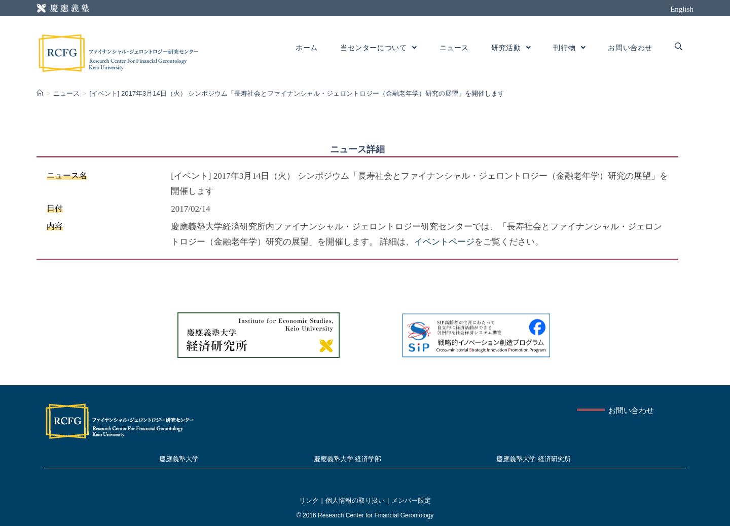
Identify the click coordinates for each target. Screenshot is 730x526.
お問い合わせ (631, 410)
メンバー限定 (411, 500)
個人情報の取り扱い (355, 500)
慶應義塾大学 (179, 459)
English (682, 9)
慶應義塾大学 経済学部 (348, 459)
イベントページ (444, 242)
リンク (309, 500)
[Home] (39, 93)
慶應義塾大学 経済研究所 (533, 459)
